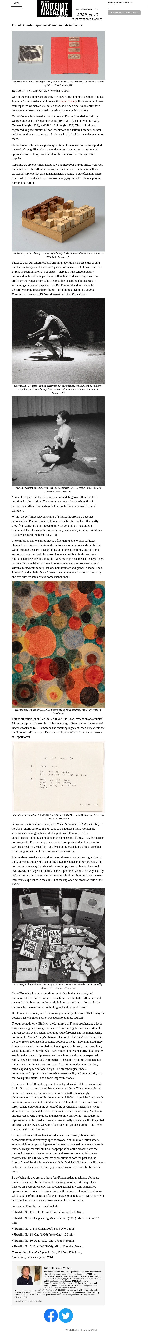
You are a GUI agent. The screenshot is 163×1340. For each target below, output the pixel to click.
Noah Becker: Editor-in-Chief (81, 1330)
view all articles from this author (28, 1301)
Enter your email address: (120, 2)
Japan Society (68, 101)
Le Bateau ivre (65, 1295)
